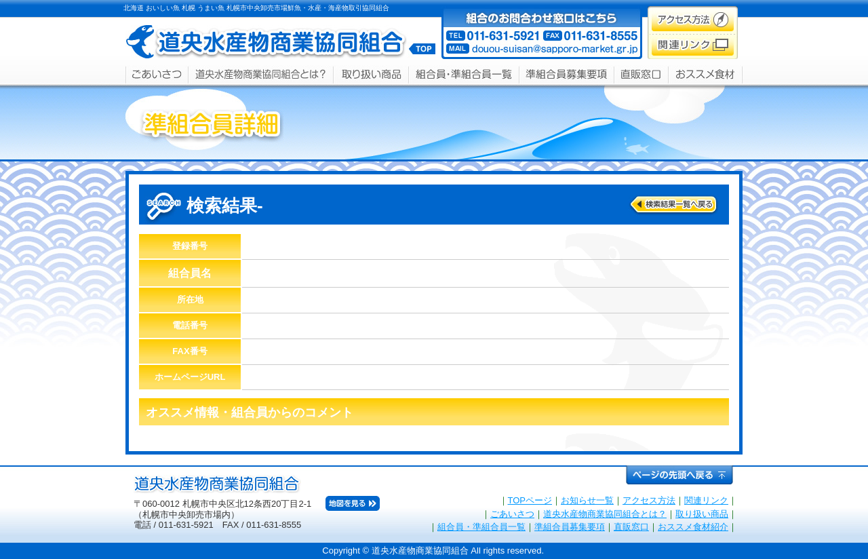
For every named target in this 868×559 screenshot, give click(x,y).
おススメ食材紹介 (693, 527)
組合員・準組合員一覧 (481, 527)
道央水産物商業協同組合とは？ (605, 514)
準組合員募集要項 (569, 527)
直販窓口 (631, 527)
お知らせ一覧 (587, 500)
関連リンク (706, 500)
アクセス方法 (649, 500)
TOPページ (530, 500)
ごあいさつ (512, 514)
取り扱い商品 (701, 514)
